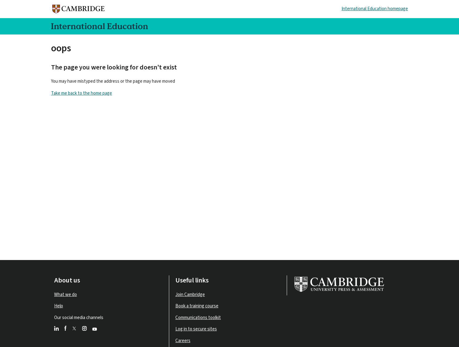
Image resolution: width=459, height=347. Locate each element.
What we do (65, 294)
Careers (182, 340)
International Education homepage (374, 9)
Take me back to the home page (81, 93)
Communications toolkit (198, 317)
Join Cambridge (190, 294)
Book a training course (196, 306)
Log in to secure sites (196, 329)
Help (58, 306)
